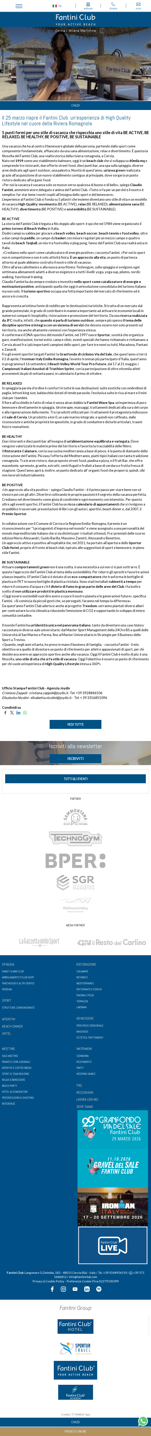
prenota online (75, 1431)
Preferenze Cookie (79, 1281)
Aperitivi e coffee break (16, 1068)
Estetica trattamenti (89, 1037)
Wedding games (85, 1074)
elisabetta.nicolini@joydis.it (51, 698)
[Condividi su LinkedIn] (18, 712)
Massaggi (82, 1031)
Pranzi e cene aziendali (16, 1062)
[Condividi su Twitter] (12, 712)
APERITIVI (8, 1019)
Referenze (8, 1103)
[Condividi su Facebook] (5, 712)
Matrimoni (84, 1048)
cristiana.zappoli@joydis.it (49, 693)
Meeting (8, 1048)
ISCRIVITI (75, 758)
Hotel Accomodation (14, 1091)
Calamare (82, 971)
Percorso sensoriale (89, 1025)
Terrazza (82, 1001)
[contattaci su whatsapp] (143, 1420)
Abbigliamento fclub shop (18, 977)
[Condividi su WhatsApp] (25, 712)
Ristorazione (86, 964)
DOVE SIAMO (84, 1106)
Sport (6, 1000)
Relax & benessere (13, 1080)
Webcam (7, 989)
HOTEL (6, 1033)
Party (80, 1068)
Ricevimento (83, 1062)
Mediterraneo (85, 983)
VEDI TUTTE (75, 724)
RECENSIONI (84, 1092)
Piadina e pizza (85, 995)
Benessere (85, 1018)
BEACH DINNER (12, 1026)
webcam (88, 6)
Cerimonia (82, 1056)
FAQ (79, 1085)
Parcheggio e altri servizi (18, 983)
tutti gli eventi (75, 778)
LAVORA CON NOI (87, 1099)
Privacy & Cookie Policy (48, 1281)
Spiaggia (8, 964)
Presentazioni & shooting (18, 1097)
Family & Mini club (13, 971)
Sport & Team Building (15, 1074)
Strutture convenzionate (18, 1007)
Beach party (9, 1086)
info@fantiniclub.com (83, 1277)
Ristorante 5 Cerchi (89, 989)
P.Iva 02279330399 (105, 1281)
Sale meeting (10, 1056)
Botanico (82, 977)
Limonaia (81, 1007)
